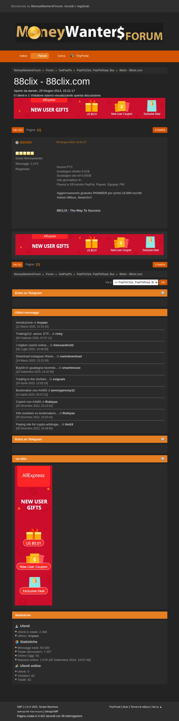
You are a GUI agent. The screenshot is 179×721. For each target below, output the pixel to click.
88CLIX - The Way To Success (78, 210)
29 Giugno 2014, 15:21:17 (71, 142)
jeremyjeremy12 (63, 390)
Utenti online (30, 666)
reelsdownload (71, 356)
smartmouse (71, 367)
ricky (59, 333)
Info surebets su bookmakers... (37, 413)
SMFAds (21, 711)
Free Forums (36, 711)
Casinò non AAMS (28, 401)
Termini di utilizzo (140, 706)
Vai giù (17, 130)
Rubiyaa (51, 401)
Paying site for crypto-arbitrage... (38, 424)
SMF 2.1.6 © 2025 (27, 706)
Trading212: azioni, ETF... (33, 333)
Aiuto (125, 706)
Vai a (108, 282)
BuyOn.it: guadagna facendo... (37, 367)
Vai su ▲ (157, 706)
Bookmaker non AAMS (31, 390)
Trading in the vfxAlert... (32, 379)
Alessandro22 (63, 345)
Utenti (25, 626)
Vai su (17, 264)
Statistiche (23, 615)
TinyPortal (114, 706)
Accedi (69, 6)
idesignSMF (52, 711)
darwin (26, 142)
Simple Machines (48, 706)
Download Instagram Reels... (36, 356)
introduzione (24, 322)
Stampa (160, 130)
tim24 (69, 424)
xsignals (59, 379)
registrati (83, 6)
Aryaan (42, 322)
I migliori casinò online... (32, 345)
